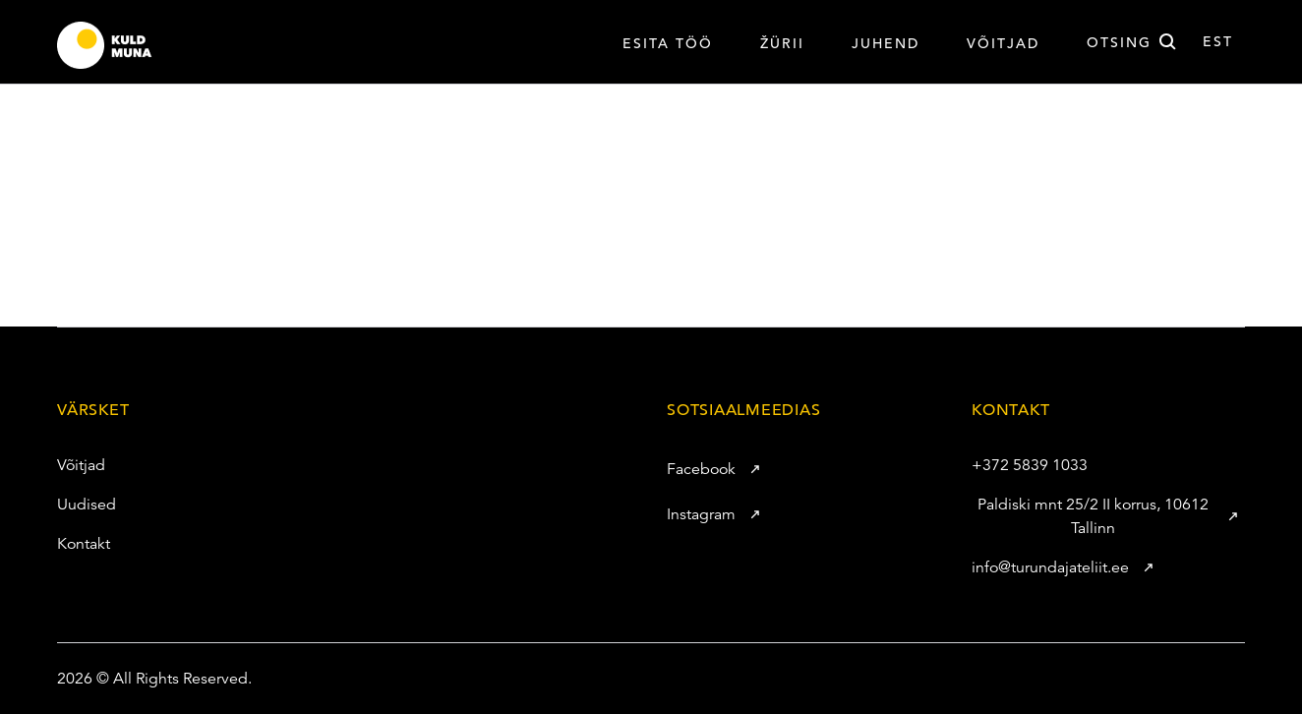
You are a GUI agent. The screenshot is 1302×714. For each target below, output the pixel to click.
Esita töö (667, 43)
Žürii (782, 43)
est (1218, 41)
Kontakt (72, 544)
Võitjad (70, 465)
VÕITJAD (1003, 43)
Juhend (885, 43)
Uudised (75, 504)
